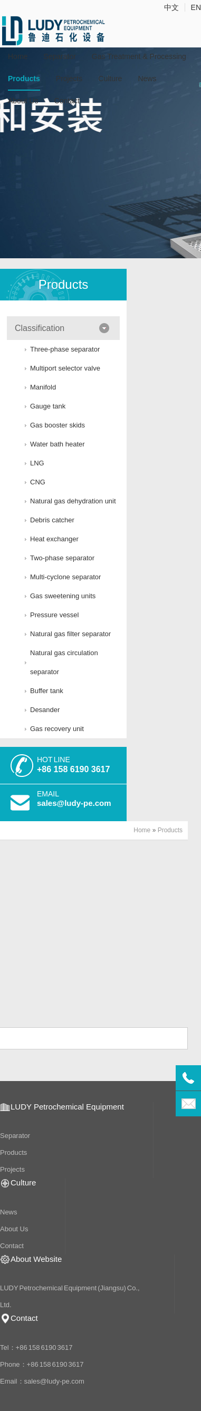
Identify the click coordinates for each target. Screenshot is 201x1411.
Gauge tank (47, 406)
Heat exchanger (54, 539)
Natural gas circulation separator (64, 662)
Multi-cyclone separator (65, 577)
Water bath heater (57, 444)
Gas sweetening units (62, 596)
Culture (110, 78)
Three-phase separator (65, 349)
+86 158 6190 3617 (73, 769)
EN (196, 7)
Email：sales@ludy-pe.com (42, 1381)
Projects (69, 78)
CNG (37, 482)
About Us (23, 100)
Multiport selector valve (65, 368)
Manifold (43, 387)
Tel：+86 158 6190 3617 (36, 1347)
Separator (59, 56)
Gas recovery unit (57, 729)
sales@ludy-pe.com (74, 803)
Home (17, 56)
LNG (37, 463)
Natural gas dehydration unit (73, 501)
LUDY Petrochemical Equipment (67, 1106)
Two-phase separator (62, 558)
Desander (45, 710)
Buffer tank (46, 691)
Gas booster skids (57, 425)
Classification (39, 328)
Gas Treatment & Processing (139, 56)
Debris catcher (52, 520)
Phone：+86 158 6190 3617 (42, 1364)
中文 (171, 7)
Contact (67, 100)
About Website (36, 1258)
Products (24, 78)
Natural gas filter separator (70, 634)
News (147, 78)
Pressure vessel (54, 615)
